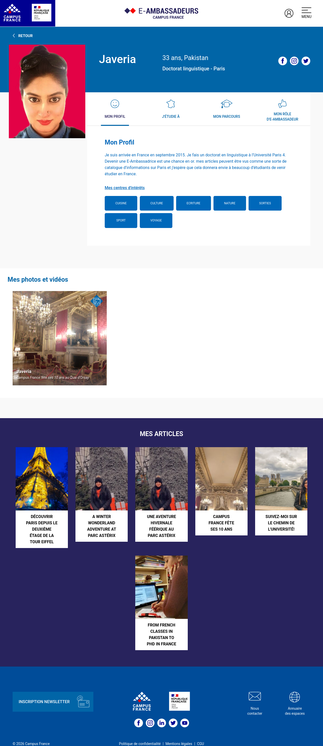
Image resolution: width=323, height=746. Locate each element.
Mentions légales (179, 736)
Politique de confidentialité (140, 736)
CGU (200, 736)
